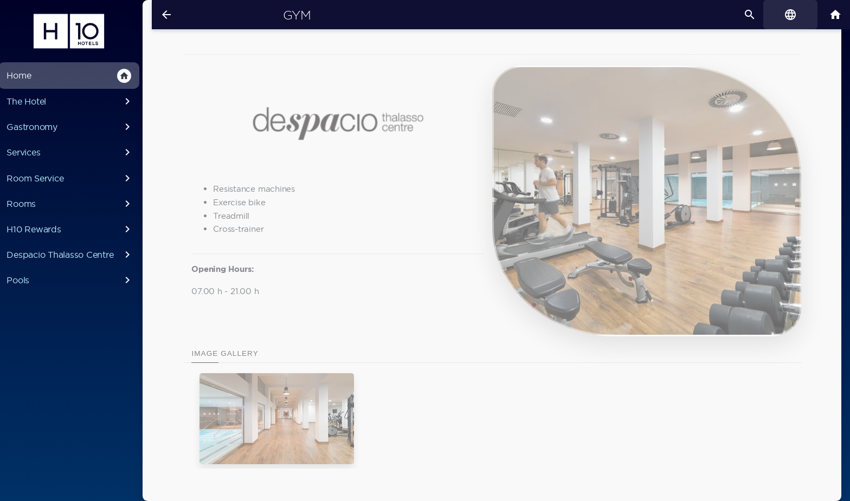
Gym (287, 15)
